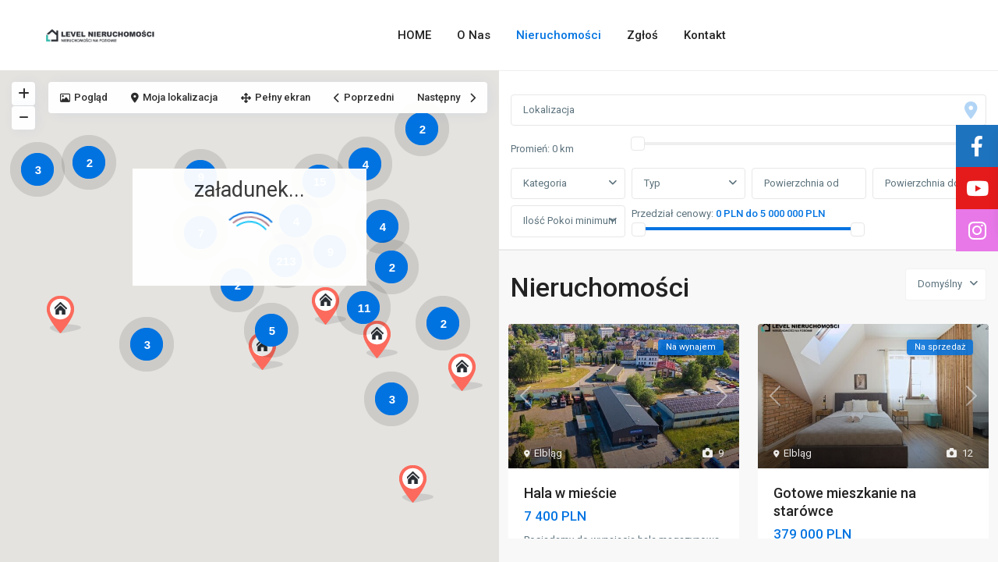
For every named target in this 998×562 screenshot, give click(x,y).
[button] (272, 356)
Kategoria (545, 183)
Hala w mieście (570, 493)
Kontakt (705, 35)
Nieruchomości (558, 35)
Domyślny (940, 284)
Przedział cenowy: (672, 213)
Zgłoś (642, 35)
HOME (414, 35)
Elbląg (548, 453)
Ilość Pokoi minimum (570, 220)
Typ (652, 183)
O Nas (473, 35)
